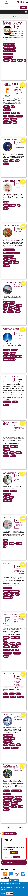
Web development (9, 738)
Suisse (18, 311)
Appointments (16, 637)
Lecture (15, 401)
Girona (21, 806)
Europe (20, 60)
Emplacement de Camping (11, 591)
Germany (6, 265)
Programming (8, 741)
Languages (14, 446)
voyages (5, 197)
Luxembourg (7, 262)
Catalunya (18, 797)
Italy (5, 308)
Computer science (9, 302)
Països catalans (8, 797)
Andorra (14, 806)
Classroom (7, 109)
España (13, 697)
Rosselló (6, 803)
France (14, 60)
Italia (10, 308)
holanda (6, 697)
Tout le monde (8, 597)
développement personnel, (10, 240)
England (19, 452)
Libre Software (8, 735)
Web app (6, 637)
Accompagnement (9, 249)
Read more (19, 74)
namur (6, 160)
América (11, 116)
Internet (6, 491)
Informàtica (7, 794)
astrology (15, 350)
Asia (15, 122)
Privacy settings (14, 880)
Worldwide (20, 116)
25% (23, 284)
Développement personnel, (11, 253)
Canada (6, 119)
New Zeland (17, 653)
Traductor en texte (9, 44)
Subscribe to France (10, 833)
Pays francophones (9, 359)
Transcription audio (9, 47)
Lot (19, 205)
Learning (6, 106)
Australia (13, 119)
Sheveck (3, 881)
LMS (13, 106)
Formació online (16, 790)
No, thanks (10, 893)
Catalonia (7, 113)
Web (5, 640)
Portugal (13, 353)
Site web (13, 491)
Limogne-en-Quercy (9, 205)
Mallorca (6, 809)
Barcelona (15, 646)
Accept (3, 893)
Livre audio (7, 401)
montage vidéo (8, 54)
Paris (12, 594)
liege (17, 160)
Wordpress (7, 494)
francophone (7, 500)
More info (3, 889)
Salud (5, 540)
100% (23, 85)
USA (5, 116)
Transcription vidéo (9, 50)
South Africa (7, 122)
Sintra (6, 693)
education (7, 449)
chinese (6, 446)
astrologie (7, 350)
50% (23, 140)
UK (19, 113)
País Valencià (8, 800)
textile (9, 194)
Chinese (5, 437)
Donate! (14, 853)
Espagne (6, 60)
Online (6, 643)
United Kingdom (8, 650)
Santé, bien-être (8, 256)
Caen (17, 594)
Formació (7, 790)
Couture (6, 202)
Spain (13, 113)
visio (5, 497)
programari (21, 783)
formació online (7, 781)
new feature (16, 857)
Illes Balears (17, 800)
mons (12, 160)
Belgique (13, 259)
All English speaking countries (13, 356)
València (6, 806)
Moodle (17, 784)
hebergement (8, 588)
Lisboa (12, 693)
